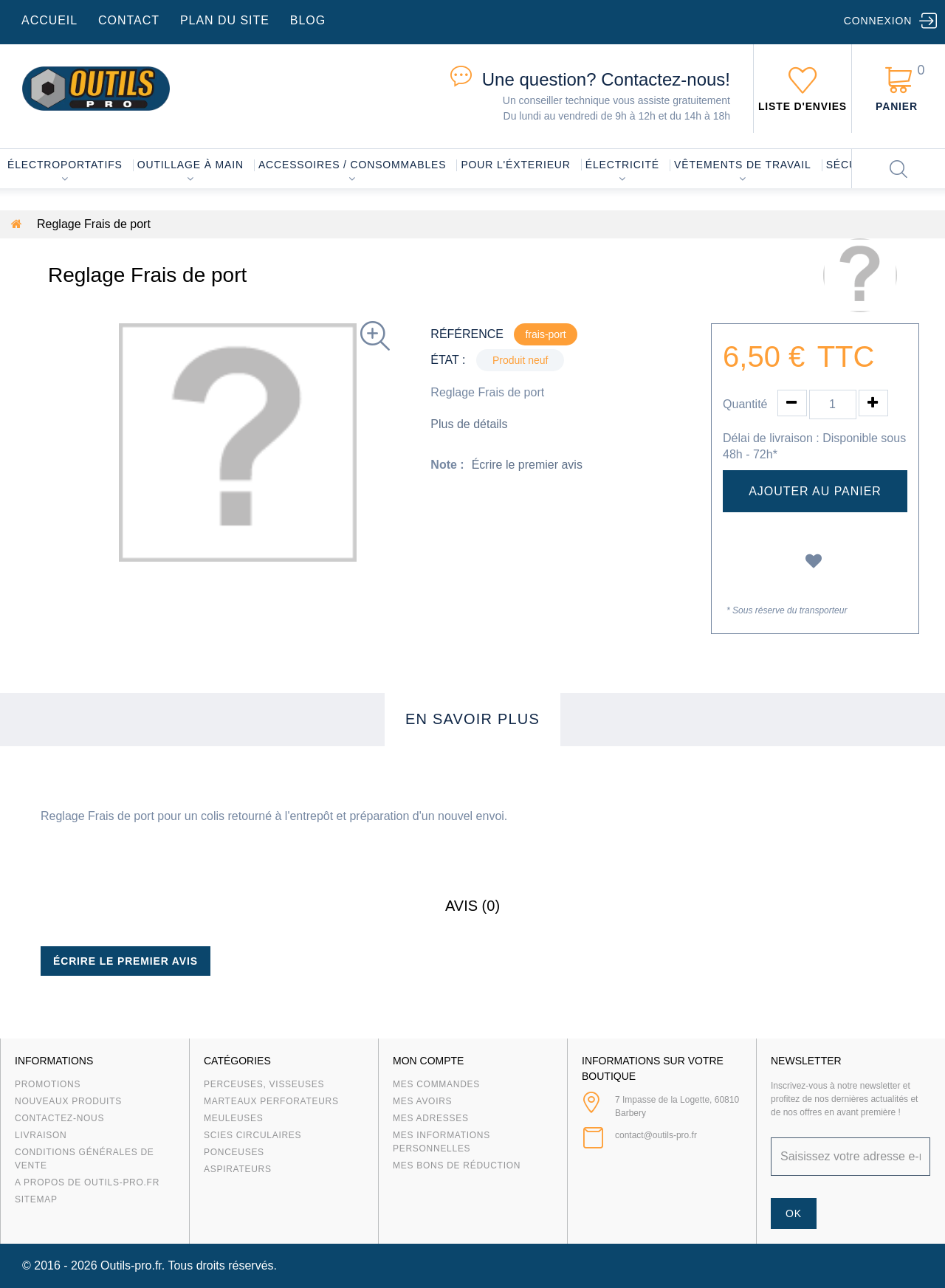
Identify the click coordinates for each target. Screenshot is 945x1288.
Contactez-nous (59, 1118)
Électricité (622, 165)
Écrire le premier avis (527, 464)
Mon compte (428, 1061)
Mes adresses (431, 1118)
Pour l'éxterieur (515, 165)
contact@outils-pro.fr (656, 1135)
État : (447, 360)
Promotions (47, 1084)
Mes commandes (436, 1084)
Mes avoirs (422, 1101)
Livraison (41, 1135)
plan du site (224, 20)
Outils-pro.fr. (132, 1265)
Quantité (745, 404)
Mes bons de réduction (456, 1165)
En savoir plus (472, 719)
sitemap (36, 1199)
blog (308, 20)
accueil (49, 20)
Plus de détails (468, 424)
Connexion (878, 21)
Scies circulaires (252, 1135)
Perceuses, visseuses (264, 1084)
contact (128, 20)
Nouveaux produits (68, 1101)
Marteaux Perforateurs (271, 1101)
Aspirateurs (238, 1169)
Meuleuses (234, 1118)
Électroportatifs (65, 165)
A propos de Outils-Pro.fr (87, 1182)
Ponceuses (234, 1152)
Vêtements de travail (742, 165)
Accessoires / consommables (352, 165)
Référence (467, 334)
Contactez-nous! (606, 79)
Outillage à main (190, 165)
